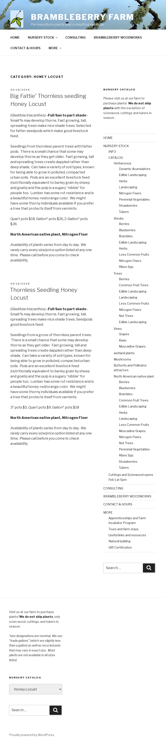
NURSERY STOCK (43, 47)
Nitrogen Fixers (130, 203)
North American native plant (134, 386)
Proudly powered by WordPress (31, 745)
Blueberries (127, 240)
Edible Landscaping (133, 185)
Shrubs (119, 228)
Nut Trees (126, 325)
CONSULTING (75, 47)
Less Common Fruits (134, 264)
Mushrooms (122, 369)
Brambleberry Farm (82, 17)
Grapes (124, 344)
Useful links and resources (127, 545)
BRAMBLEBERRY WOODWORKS (118, 47)
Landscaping (128, 197)
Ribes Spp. (126, 276)
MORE (55, 58)
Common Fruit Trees (133, 295)
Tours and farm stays (124, 539)
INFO (112, 161)
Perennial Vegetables (134, 209)
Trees (118, 283)
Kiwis (122, 350)
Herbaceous (122, 173)
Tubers (124, 221)
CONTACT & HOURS (25, 58)
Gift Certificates (120, 557)
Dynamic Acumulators (134, 179)
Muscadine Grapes (132, 356)
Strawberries (128, 215)
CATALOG (116, 167)
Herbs (123, 191)
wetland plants (124, 363)
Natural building (120, 551)
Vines (118, 338)
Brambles (126, 246)
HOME (15, 47)
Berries (124, 234)
